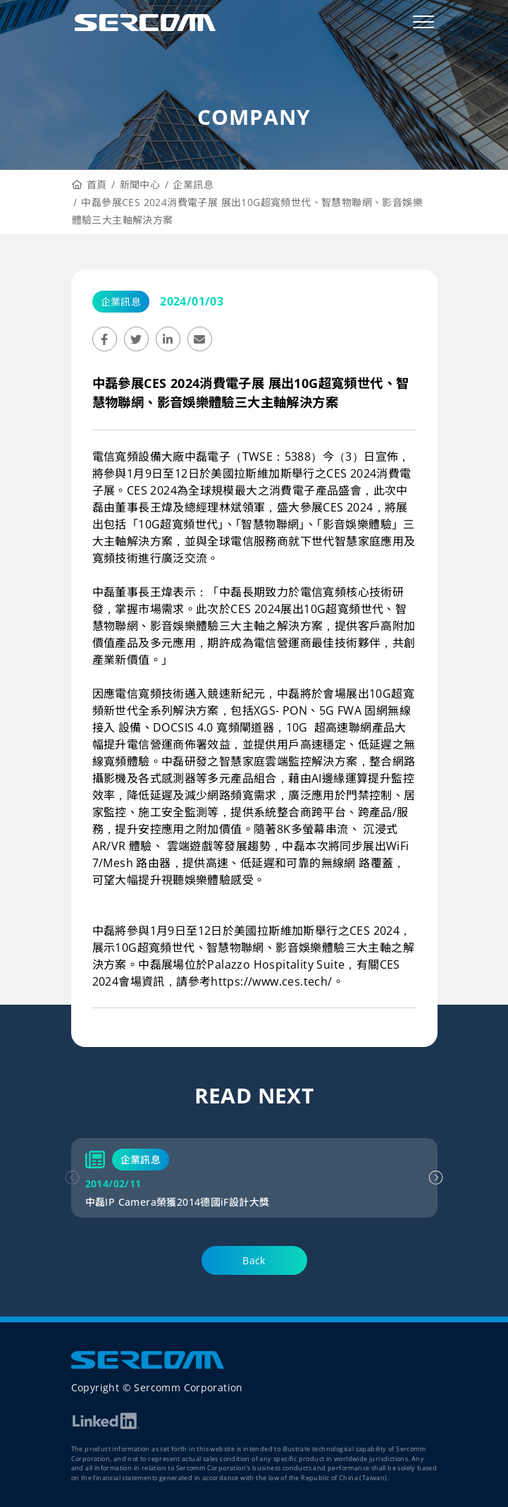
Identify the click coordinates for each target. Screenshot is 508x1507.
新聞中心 (140, 184)
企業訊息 (193, 184)
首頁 (89, 184)
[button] (435, 1177)
